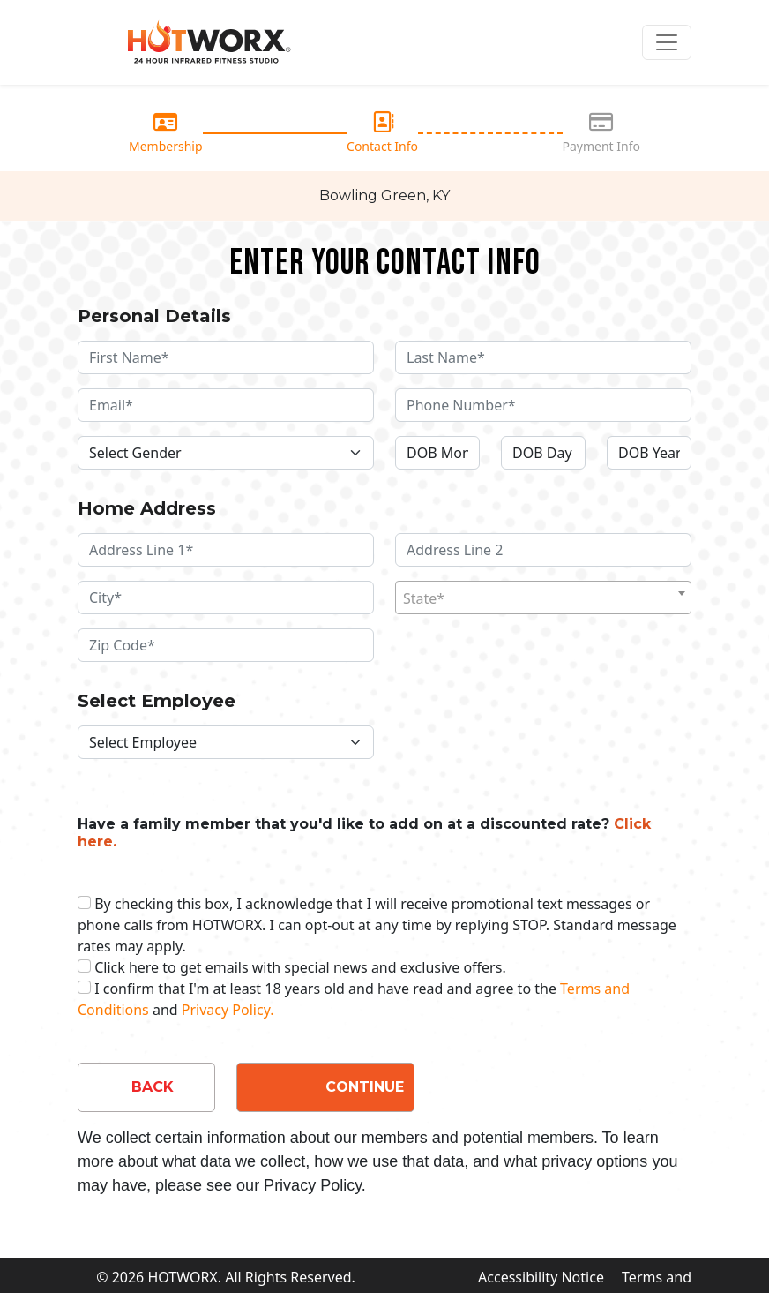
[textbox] (543, 598)
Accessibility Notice (541, 1277)
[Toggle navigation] (666, 42)
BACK (152, 1087)
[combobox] (543, 597)
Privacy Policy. (228, 1009)
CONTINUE (364, 1087)
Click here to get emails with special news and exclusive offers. (300, 967)
